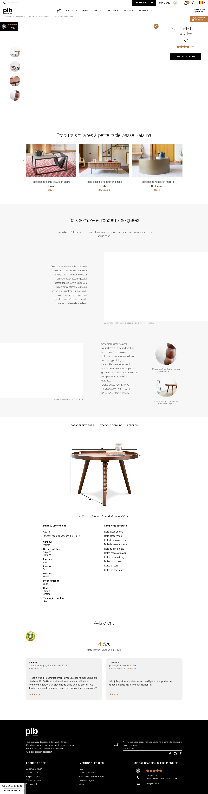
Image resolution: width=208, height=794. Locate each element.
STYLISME (168, 3)
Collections (20, 19)
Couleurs (128, 11)
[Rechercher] (4, 3)
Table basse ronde (113, 539)
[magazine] (59, 11)
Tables (31, 19)
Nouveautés (146, 11)
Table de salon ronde (114, 552)
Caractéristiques (82, 428)
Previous (3, 76)
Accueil (8, 19)
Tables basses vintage (114, 560)
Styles (98, 11)
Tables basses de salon (115, 556)
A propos (132, 428)
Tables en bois (111, 568)
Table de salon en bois (115, 543)
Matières (112, 11)
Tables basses (44, 19)
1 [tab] (15, 54)
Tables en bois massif (114, 573)
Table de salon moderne (115, 547)
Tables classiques (112, 564)
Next (159, 76)
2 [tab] (15, 69)
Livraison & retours (110, 428)
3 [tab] (15, 83)
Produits (71, 11)
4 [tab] (15, 98)
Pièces (85, 11)
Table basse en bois (113, 535)
